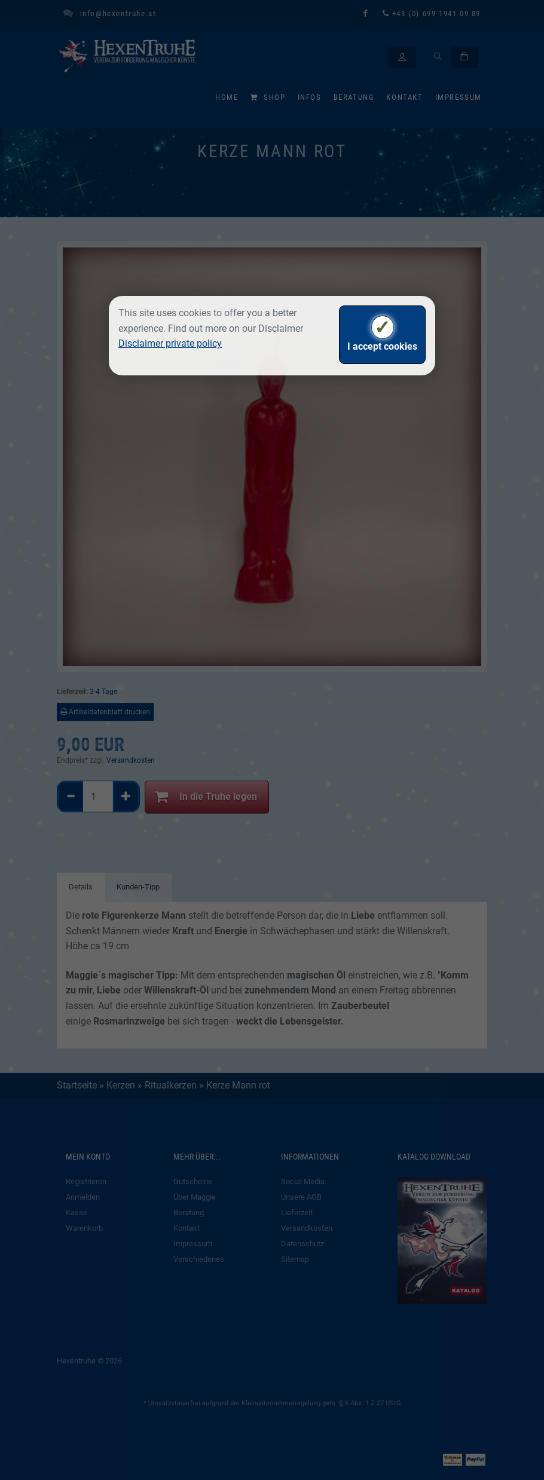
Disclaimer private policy (170, 343)
